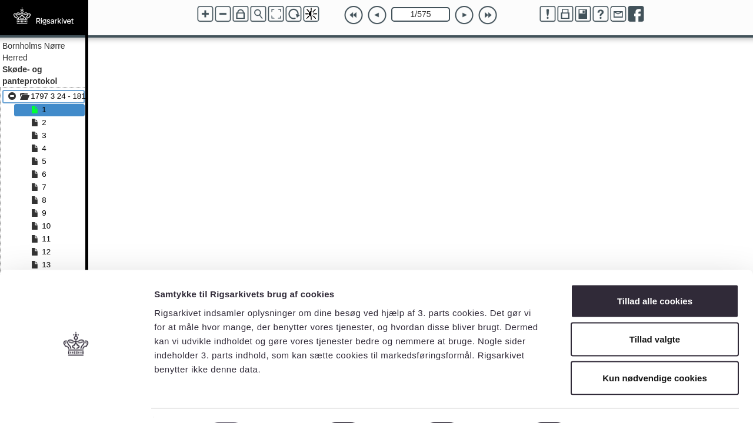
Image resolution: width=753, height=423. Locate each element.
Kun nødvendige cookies (654, 346)
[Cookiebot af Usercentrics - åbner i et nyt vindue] (76, 400)
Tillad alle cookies (654, 269)
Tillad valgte (654, 308)
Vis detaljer (611, 400)
